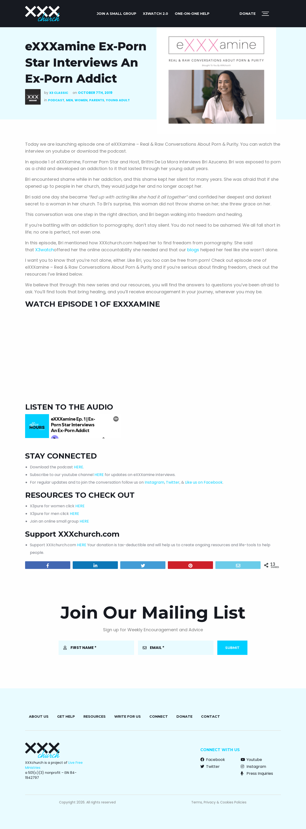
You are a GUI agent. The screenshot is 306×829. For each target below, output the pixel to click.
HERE (78, 467)
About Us (39, 716)
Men (69, 100)
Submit (232, 648)
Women (81, 100)
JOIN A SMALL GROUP (116, 13)
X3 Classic (58, 93)
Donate (248, 13)
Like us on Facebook (204, 482)
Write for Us (127, 716)
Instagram (154, 482)
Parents (96, 100)
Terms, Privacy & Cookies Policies (218, 802)
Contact (210, 716)
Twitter (173, 482)
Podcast (56, 100)
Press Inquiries (257, 773)
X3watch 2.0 (155, 13)
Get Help (66, 716)
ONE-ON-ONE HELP (192, 13)
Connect (158, 716)
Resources (94, 716)
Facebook (212, 760)
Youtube (251, 760)
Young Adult (118, 100)
